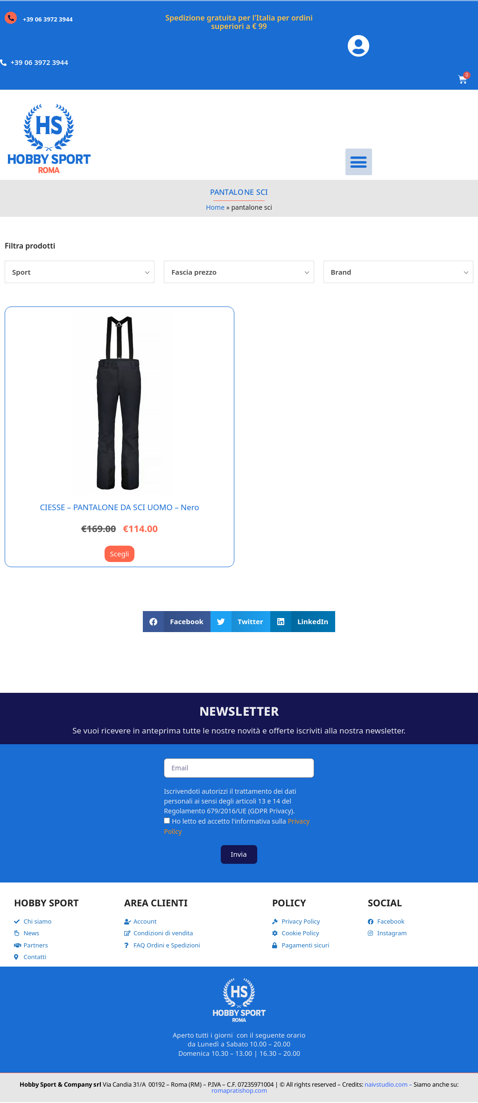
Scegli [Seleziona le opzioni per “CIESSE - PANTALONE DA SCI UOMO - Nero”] (119, 555)
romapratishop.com (239, 1091)
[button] (358, 163)
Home (215, 208)
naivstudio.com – (388, 1085)
